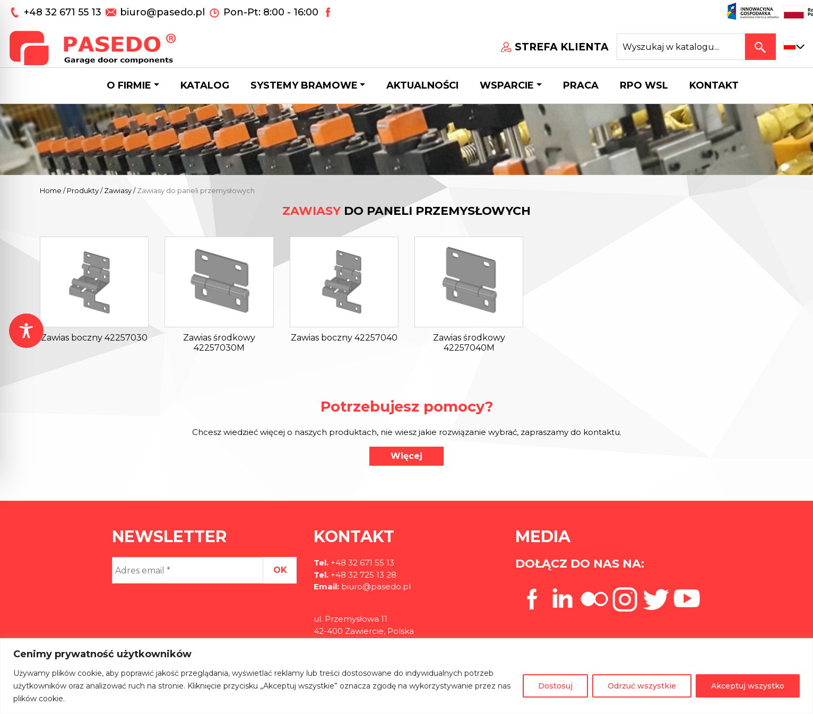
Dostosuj (555, 686)
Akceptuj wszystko (747, 686)
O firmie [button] (129, 85)
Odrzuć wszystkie (642, 686)
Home (51, 190)
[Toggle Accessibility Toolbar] (26, 330)
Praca (581, 85)
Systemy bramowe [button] (304, 85)
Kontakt (714, 85)
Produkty (83, 190)
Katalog (204, 85)
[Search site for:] (681, 46)
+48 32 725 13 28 (362, 575)
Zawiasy (118, 190)
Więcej (406, 456)
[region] (406, 676)
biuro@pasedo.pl (162, 12)
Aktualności (422, 85)
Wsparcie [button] (507, 85)
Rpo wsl (644, 85)
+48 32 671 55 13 (64, 12)
